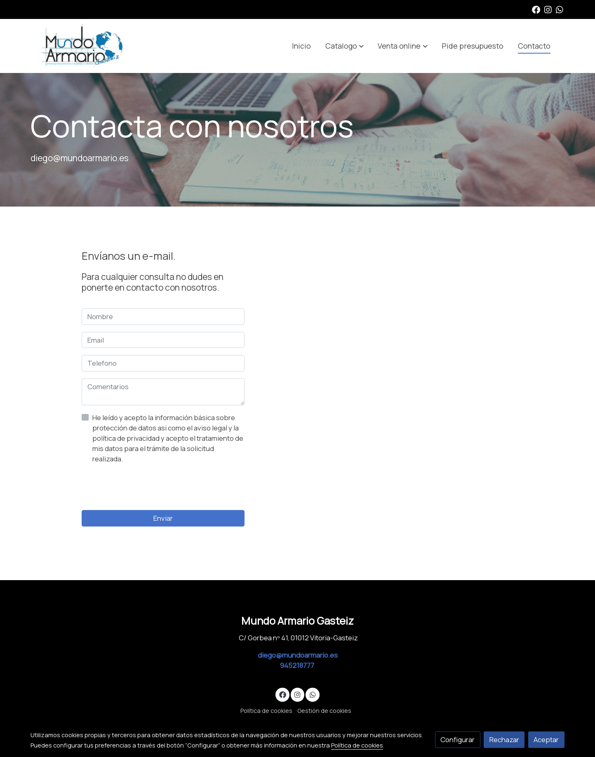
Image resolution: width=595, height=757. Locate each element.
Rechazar (504, 739)
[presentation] (144, 487)
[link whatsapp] (559, 9)
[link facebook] (536, 9)
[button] (344, 46)
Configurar (457, 739)
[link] (83, 46)
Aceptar (546, 739)
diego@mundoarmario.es (298, 655)
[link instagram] (548, 9)
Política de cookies (266, 710)
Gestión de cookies (324, 710)
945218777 (297, 665)
